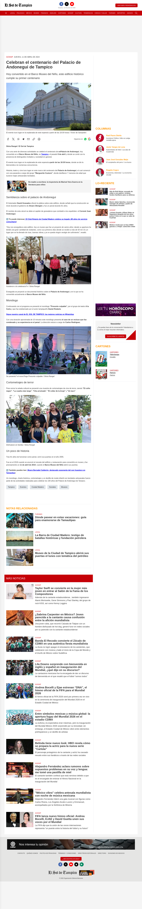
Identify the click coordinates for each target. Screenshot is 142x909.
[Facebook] (61, 4)
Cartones (62, 13)
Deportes (121, 13)
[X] (67, 4)
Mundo (36, 13)
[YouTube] (72, 4)
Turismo (112, 13)
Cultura (78, 13)
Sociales (52, 487)
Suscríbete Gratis (115, 336)
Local (12, 13)
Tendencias (88, 13)
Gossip (70, 13)
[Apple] (76, 864)
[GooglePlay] (82, 864)
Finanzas (44, 13)
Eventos (23, 487)
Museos (64, 487)
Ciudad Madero (38, 487)
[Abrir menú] (6, 13)
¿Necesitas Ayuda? (71, 859)
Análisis (53, 13)
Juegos (130, 13)
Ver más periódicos (126, 5)
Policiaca (20, 13)
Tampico (44, 154)
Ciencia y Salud (101, 13)
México (29, 13)
